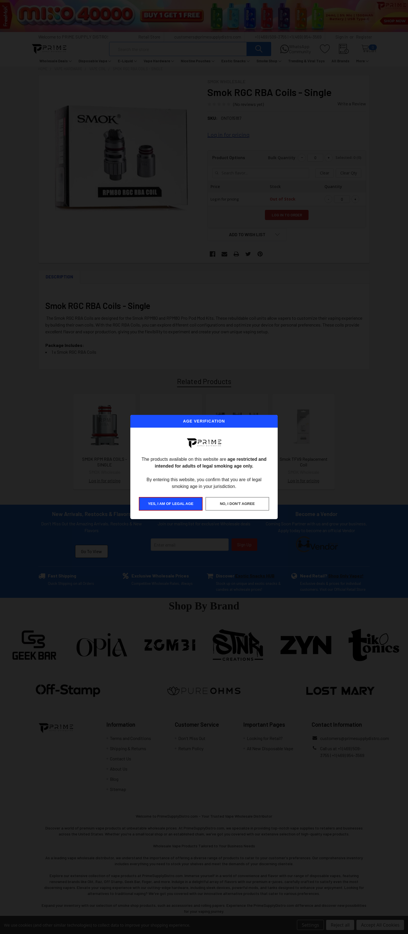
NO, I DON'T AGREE (237, 504)
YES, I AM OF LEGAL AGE (171, 504)
